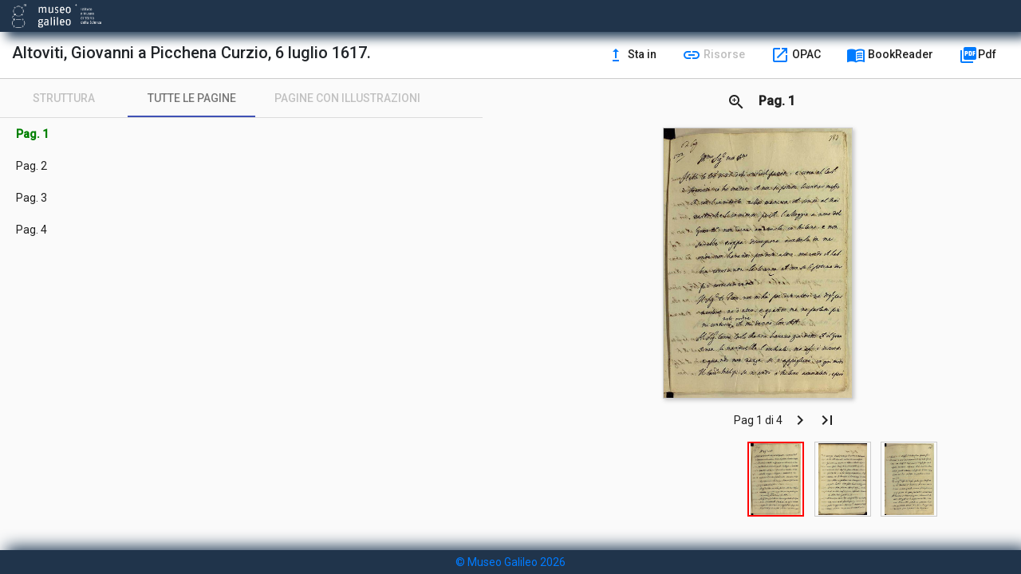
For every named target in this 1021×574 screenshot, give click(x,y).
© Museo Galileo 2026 (510, 562)
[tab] (64, 98)
